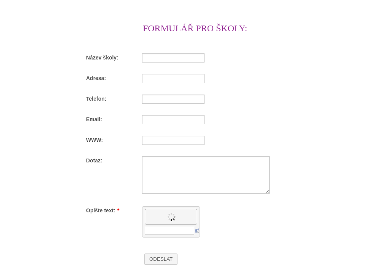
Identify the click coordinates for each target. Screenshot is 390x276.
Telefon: (96, 99)
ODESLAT (161, 259)
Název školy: (102, 58)
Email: (94, 119)
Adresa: (96, 78)
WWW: (94, 140)
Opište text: (102, 210)
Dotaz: (94, 160)
